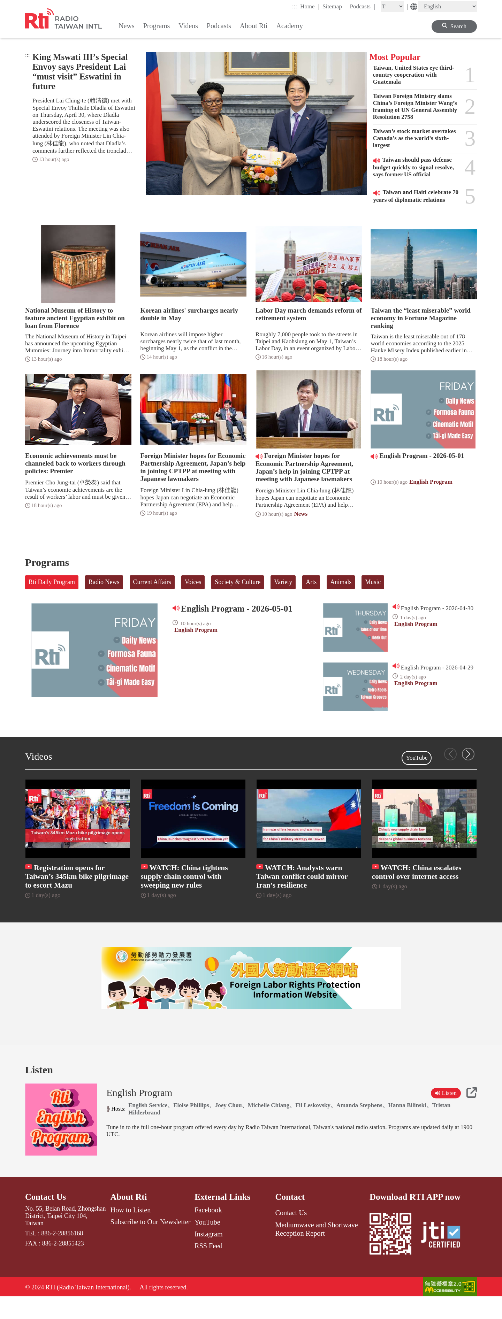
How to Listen (131, 1231)
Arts (311, 581)
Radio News (104, 581)
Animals (340, 581)
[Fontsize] (392, 6)
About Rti (129, 1218)
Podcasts (362, 6)
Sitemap (334, 6)
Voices (193, 581)
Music (373, 581)
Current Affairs (152, 581)
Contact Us (46, 1218)
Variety (283, 581)
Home (309, 6)
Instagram (209, 1255)
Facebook (208, 1231)
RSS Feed (208, 1267)
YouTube (416, 757)
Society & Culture (237, 581)
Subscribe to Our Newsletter (151, 1243)
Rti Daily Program (52, 581)
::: (294, 6)
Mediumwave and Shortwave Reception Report (316, 1250)
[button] (468, 754)
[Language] (447, 6)
